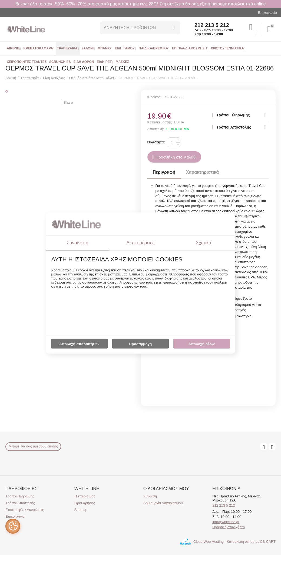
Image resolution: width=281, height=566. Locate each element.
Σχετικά (203, 242)
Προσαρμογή (140, 345)
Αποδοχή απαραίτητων (79, 344)
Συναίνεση (77, 242)
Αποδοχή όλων (202, 344)
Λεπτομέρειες (140, 242)
